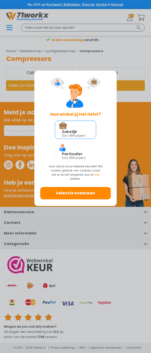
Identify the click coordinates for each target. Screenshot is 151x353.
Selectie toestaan (75, 193)
